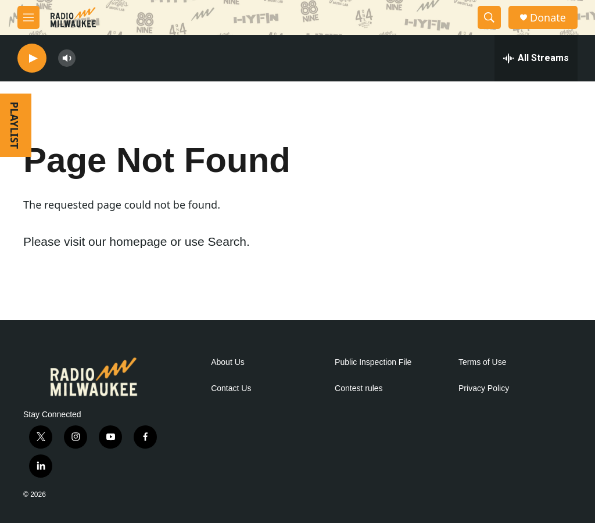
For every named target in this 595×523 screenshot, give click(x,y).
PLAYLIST (14, 125)
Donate (548, 18)
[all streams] (536, 58)
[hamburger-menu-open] (28, 17)
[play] (32, 58)
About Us (228, 362)
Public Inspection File (373, 362)
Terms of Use (482, 362)
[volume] (67, 58)
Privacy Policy (483, 388)
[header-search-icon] (489, 17)
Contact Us (231, 388)
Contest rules (358, 388)
